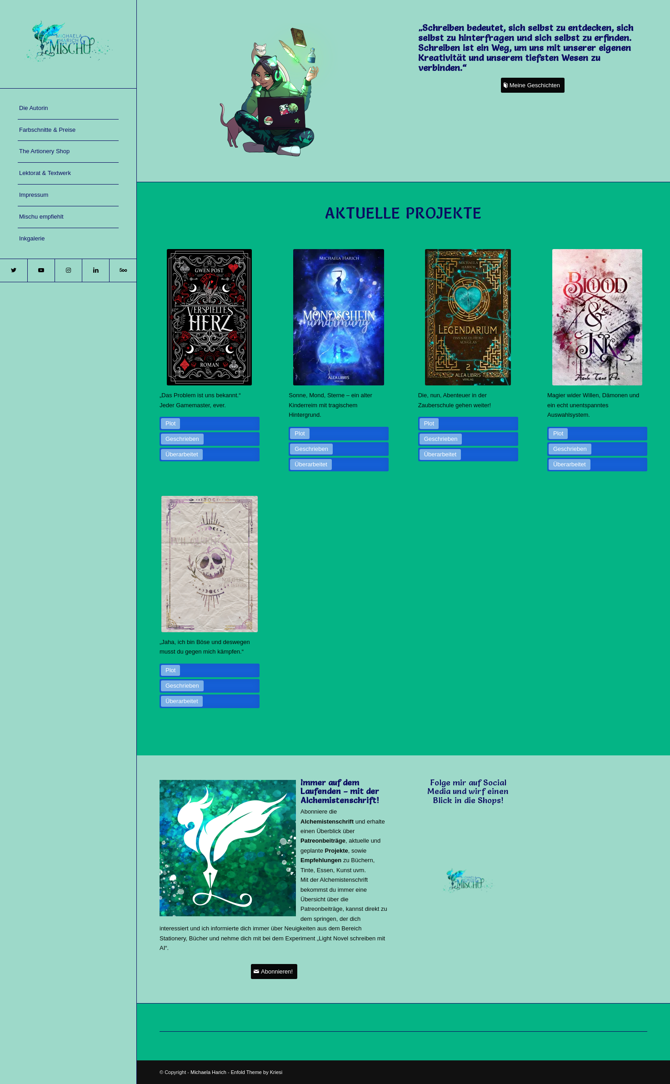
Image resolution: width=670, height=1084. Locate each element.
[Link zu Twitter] (13, 270)
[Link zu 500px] (122, 270)
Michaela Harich (208, 1072)
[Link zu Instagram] (68, 270)
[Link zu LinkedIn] (95, 270)
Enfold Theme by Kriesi (257, 1072)
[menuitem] (68, 109)
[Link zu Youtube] (41, 270)
